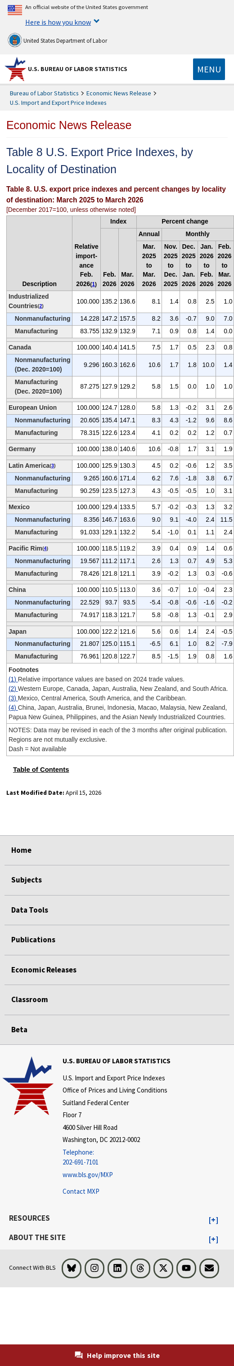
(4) (13, 707)
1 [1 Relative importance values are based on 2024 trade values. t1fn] (93, 284)
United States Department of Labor (57, 40)
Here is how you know (58, 22)
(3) (13, 698)
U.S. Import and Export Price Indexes (58, 103)
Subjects (26, 880)
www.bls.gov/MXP (88, 1174)
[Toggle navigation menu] (209, 69)
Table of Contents (41, 769)
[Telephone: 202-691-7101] (117, 1157)
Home (21, 850)
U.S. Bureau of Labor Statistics (77, 69)
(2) (13, 688)
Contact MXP (81, 1191)
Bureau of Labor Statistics (44, 93)
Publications (33, 940)
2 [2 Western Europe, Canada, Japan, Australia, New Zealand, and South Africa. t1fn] (40, 306)
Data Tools (29, 910)
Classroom (29, 999)
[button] (213, 1220)
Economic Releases (43, 970)
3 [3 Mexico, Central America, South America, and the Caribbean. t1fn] (52, 465)
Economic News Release (118, 93)
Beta (19, 1030)
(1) (13, 679)
